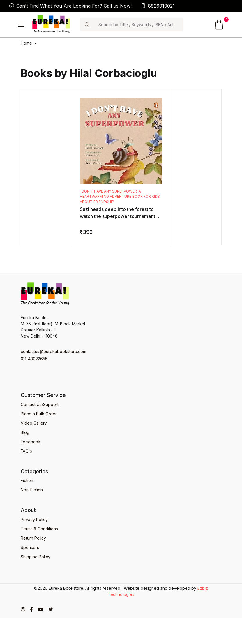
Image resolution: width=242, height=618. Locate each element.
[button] (21, 24)
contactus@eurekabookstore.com (53, 351)
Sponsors (30, 547)
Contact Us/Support (40, 404)
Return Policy (33, 538)
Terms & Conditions (39, 528)
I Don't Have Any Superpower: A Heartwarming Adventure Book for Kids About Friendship (120, 196)
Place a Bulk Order (39, 413)
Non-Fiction (32, 489)
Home (26, 42)
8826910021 (158, 6)
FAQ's (26, 451)
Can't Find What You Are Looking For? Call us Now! (70, 6)
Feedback (30, 441)
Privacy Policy (34, 519)
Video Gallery (34, 423)
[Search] (138, 24)
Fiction (27, 480)
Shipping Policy (35, 556)
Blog (25, 432)
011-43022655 (34, 358)
